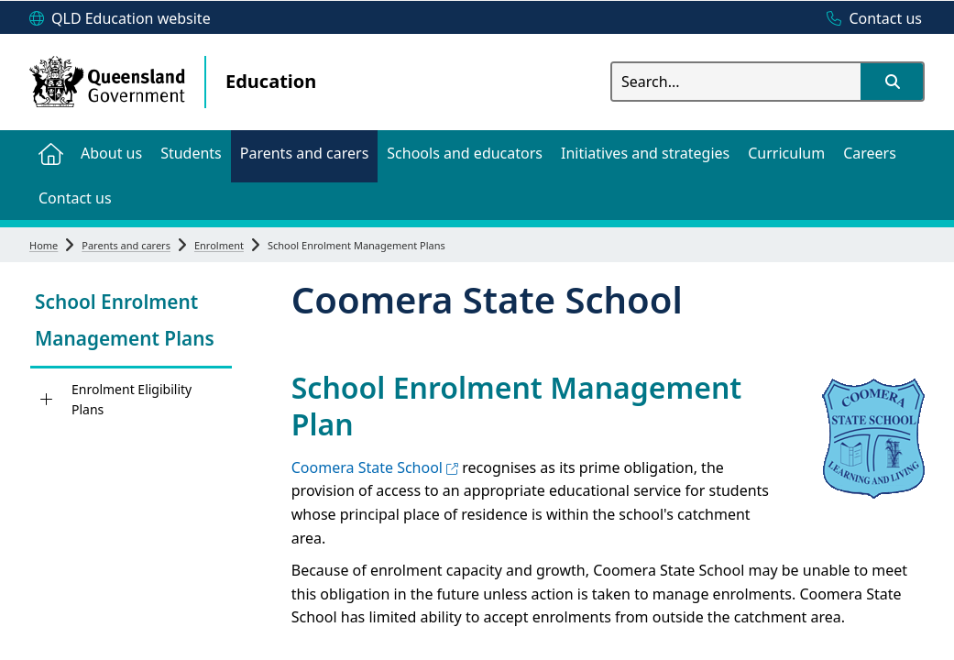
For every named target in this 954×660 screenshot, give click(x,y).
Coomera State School (374, 467)
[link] (131, 322)
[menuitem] (50, 152)
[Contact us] (869, 19)
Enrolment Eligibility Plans (131, 399)
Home (43, 245)
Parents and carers (126, 245)
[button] (892, 81)
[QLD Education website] (120, 19)
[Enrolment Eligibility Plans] (46, 399)
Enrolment (219, 245)
